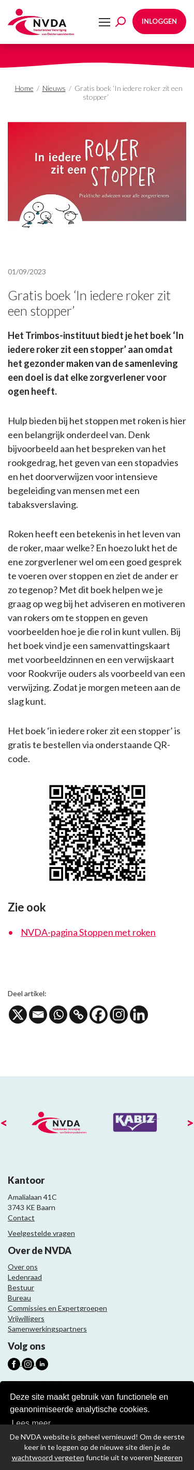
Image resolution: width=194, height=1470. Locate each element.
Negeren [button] (168, 1457)
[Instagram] (119, 1014)
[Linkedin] (139, 1014)
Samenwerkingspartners (47, 1328)
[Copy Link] (78, 1014)
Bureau (19, 1297)
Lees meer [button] (31, 1423)
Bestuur (21, 1287)
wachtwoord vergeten (48, 1457)
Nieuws (54, 88)
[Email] (38, 1014)
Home (24, 88)
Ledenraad (25, 1277)
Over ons (23, 1266)
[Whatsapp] (58, 1014)
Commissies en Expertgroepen (57, 1308)
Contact (21, 1217)
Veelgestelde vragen (41, 1233)
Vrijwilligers (26, 1318)
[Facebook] (98, 1014)
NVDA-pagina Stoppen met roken (88, 932)
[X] (18, 1014)
